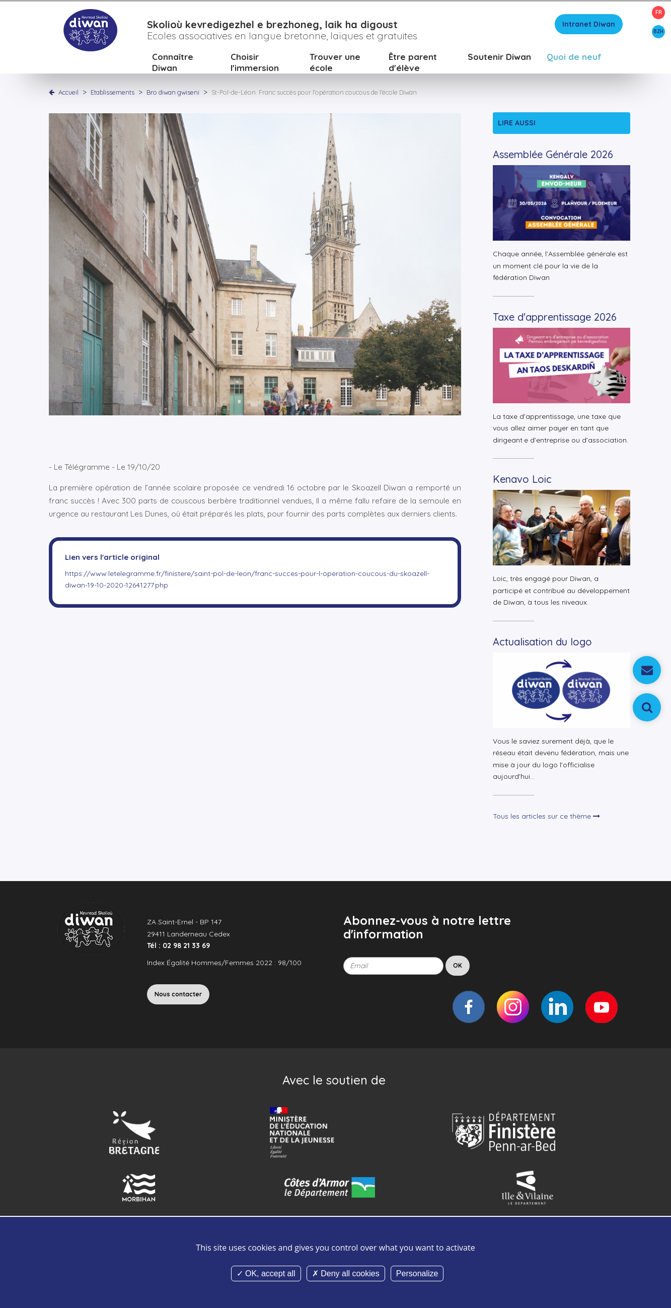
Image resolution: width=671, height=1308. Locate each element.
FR (658, 12)
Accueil (68, 93)
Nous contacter (178, 995)
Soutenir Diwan (499, 57)
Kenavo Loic (522, 480)
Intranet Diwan (588, 25)
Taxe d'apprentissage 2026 (555, 318)
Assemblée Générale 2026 (553, 156)
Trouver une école (335, 63)
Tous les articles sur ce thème (546, 817)
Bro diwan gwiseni (173, 93)
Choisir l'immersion (255, 63)
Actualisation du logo (542, 642)
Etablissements (113, 93)
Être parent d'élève (413, 63)
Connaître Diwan (172, 63)
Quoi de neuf (574, 57)
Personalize (417, 1273)
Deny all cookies (346, 1273)
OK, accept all (266, 1273)
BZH (658, 31)
